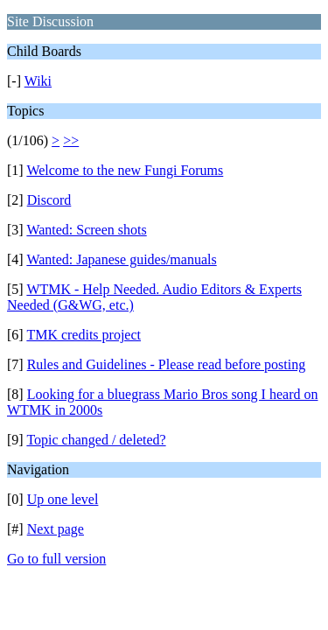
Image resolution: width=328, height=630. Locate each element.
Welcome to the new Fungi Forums (124, 170)
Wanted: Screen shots (86, 229)
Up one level (63, 499)
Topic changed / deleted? (95, 439)
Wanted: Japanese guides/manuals (121, 259)
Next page (55, 529)
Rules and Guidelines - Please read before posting (166, 364)
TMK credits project (83, 334)
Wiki (38, 81)
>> (71, 140)
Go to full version (56, 558)
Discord (49, 199)
